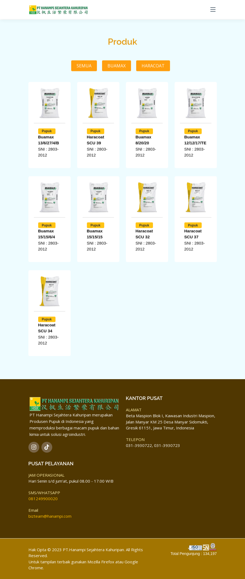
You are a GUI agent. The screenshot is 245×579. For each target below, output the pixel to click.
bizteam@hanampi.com (49, 516)
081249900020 (43, 499)
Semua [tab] (84, 82)
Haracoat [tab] (153, 82)
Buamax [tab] (116, 82)
